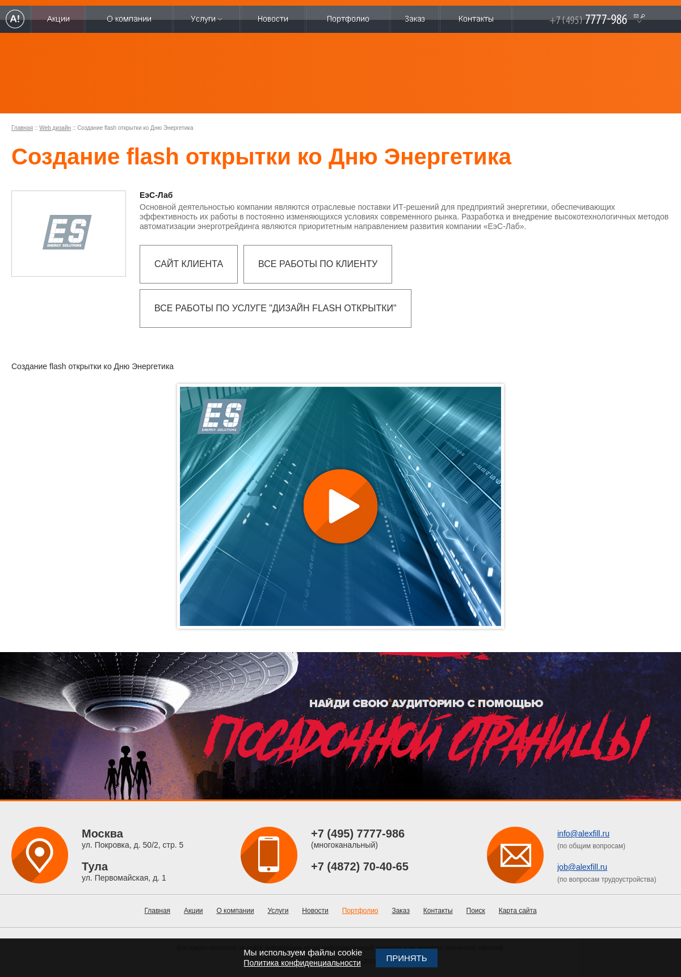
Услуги (278, 911)
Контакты (438, 911)
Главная (22, 128)
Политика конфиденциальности (302, 962)
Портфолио (360, 911)
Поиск (475, 911)
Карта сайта (518, 911)
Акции (193, 911)
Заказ (400, 911)
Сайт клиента (188, 264)
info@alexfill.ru (583, 833)
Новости (315, 911)
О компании (235, 911)
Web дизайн (55, 128)
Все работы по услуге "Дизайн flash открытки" (275, 308)
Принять (406, 958)
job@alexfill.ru (582, 867)
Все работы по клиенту (317, 264)
